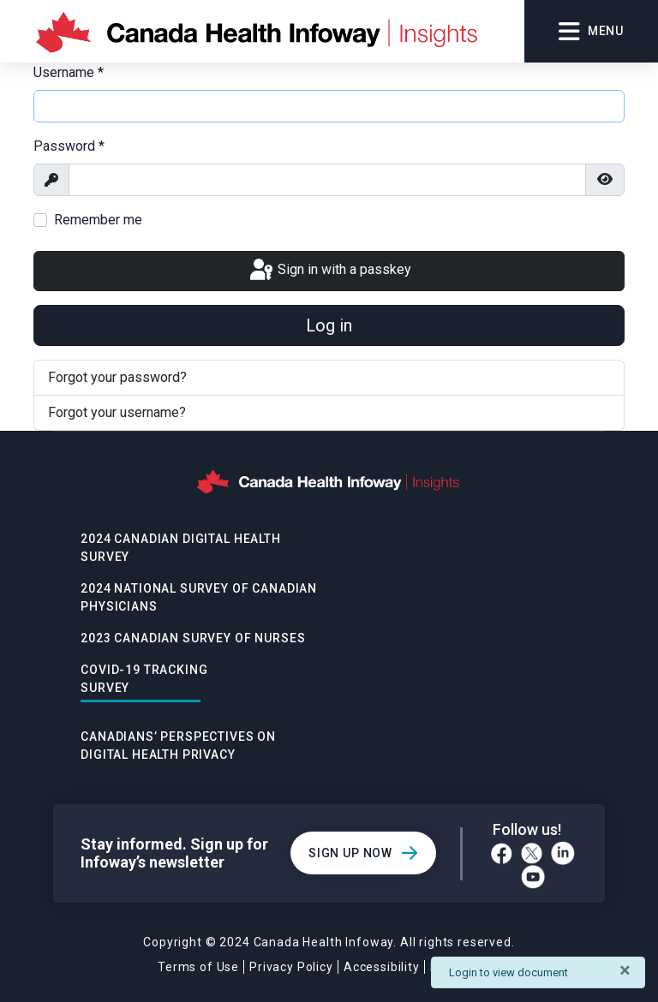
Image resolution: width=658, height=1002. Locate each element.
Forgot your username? (117, 412)
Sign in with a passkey (329, 270)
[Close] (625, 970)
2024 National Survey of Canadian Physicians (199, 597)
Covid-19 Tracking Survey (144, 679)
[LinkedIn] (563, 853)
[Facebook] (501, 853)
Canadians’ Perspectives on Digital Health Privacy (178, 745)
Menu (591, 32)
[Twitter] (531, 853)
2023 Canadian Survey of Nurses (193, 638)
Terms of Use (198, 967)
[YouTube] (533, 877)
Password (69, 146)
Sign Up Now (350, 853)
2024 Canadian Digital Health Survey (181, 548)
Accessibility (382, 967)
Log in (329, 325)
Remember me (98, 220)
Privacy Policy (291, 967)
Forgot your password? (117, 377)
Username (68, 72)
